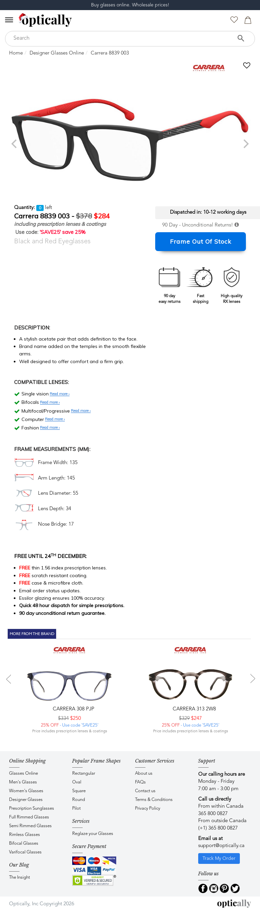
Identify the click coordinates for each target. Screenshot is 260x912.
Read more (60, 394)
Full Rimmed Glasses (29, 817)
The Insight (19, 877)
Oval (76, 782)
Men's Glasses (23, 782)
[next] (245, 143)
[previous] (14, 143)
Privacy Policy (147, 808)
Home (16, 53)
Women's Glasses (26, 791)
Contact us (145, 791)
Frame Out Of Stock (200, 241)
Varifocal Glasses (25, 852)
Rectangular (83, 773)
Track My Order (219, 858)
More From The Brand (32, 633)
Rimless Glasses (24, 835)
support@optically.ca (221, 845)
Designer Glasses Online (57, 53)
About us (144, 773)
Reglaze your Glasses (92, 834)
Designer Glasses (26, 800)
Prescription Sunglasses (31, 808)
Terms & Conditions (154, 800)
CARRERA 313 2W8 (193, 709)
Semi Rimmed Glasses (30, 826)
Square (79, 791)
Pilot (76, 808)
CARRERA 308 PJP (72, 709)
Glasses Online (23, 773)
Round (78, 800)
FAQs (140, 782)
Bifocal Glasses (23, 843)
